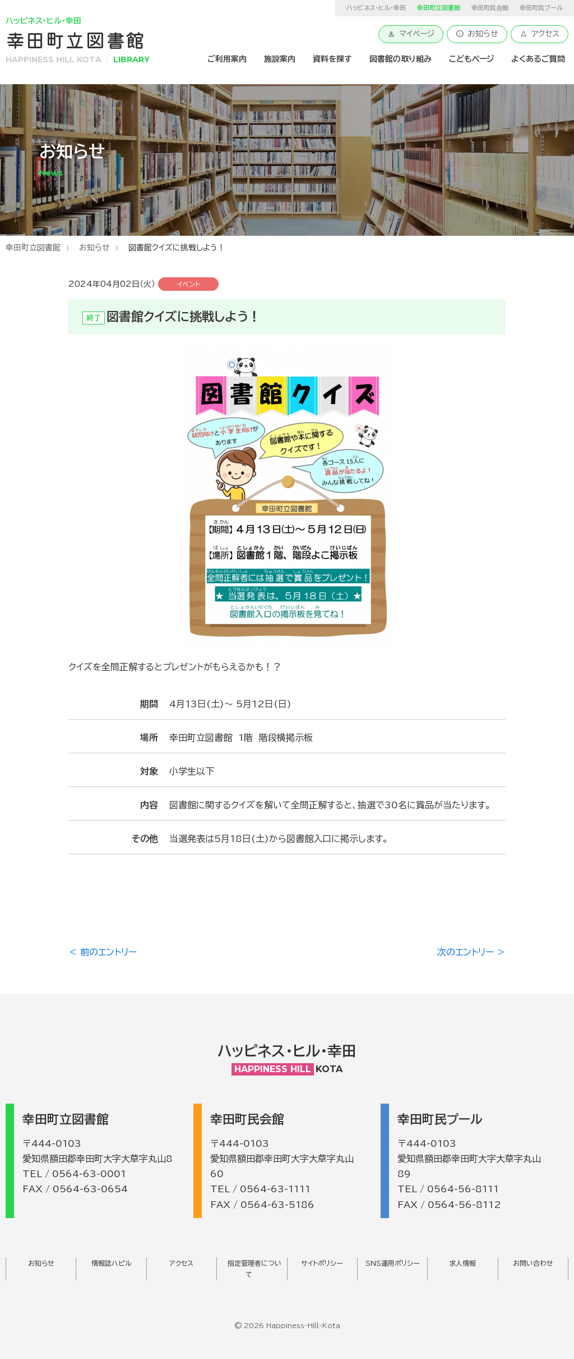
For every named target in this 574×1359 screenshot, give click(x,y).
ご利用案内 (227, 59)
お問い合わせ (533, 1263)
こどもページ (471, 59)
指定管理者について (254, 1269)
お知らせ (477, 33)
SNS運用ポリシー (392, 1263)
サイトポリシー (322, 1263)
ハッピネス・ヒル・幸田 (376, 7)
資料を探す (332, 59)
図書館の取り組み (400, 59)
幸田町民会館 (489, 7)
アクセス (539, 33)
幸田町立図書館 (33, 247)
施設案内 (279, 59)
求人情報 (462, 1263)
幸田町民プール (541, 7)
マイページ (410, 33)
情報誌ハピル (111, 1263)
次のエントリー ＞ (471, 952)
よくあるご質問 (538, 59)
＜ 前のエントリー (102, 952)
